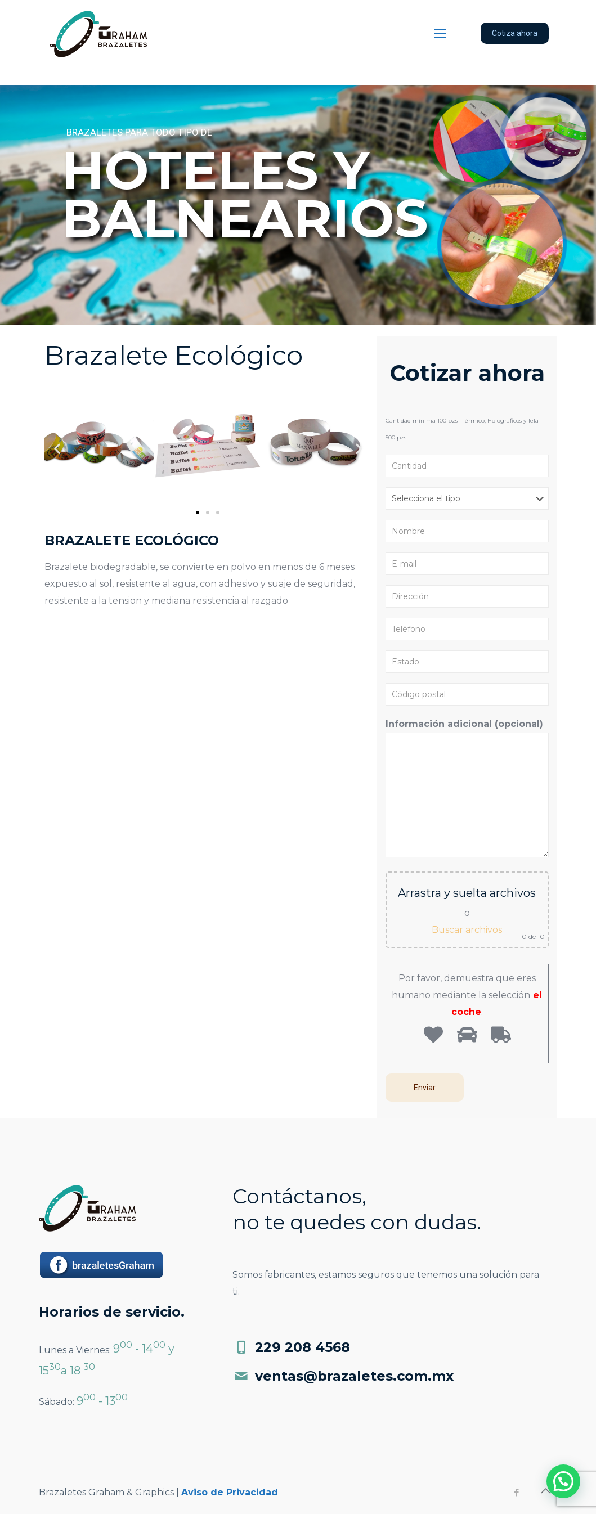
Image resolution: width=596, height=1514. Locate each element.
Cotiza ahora (514, 33)
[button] (197, 512)
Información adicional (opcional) (467, 787)
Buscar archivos (467, 929)
